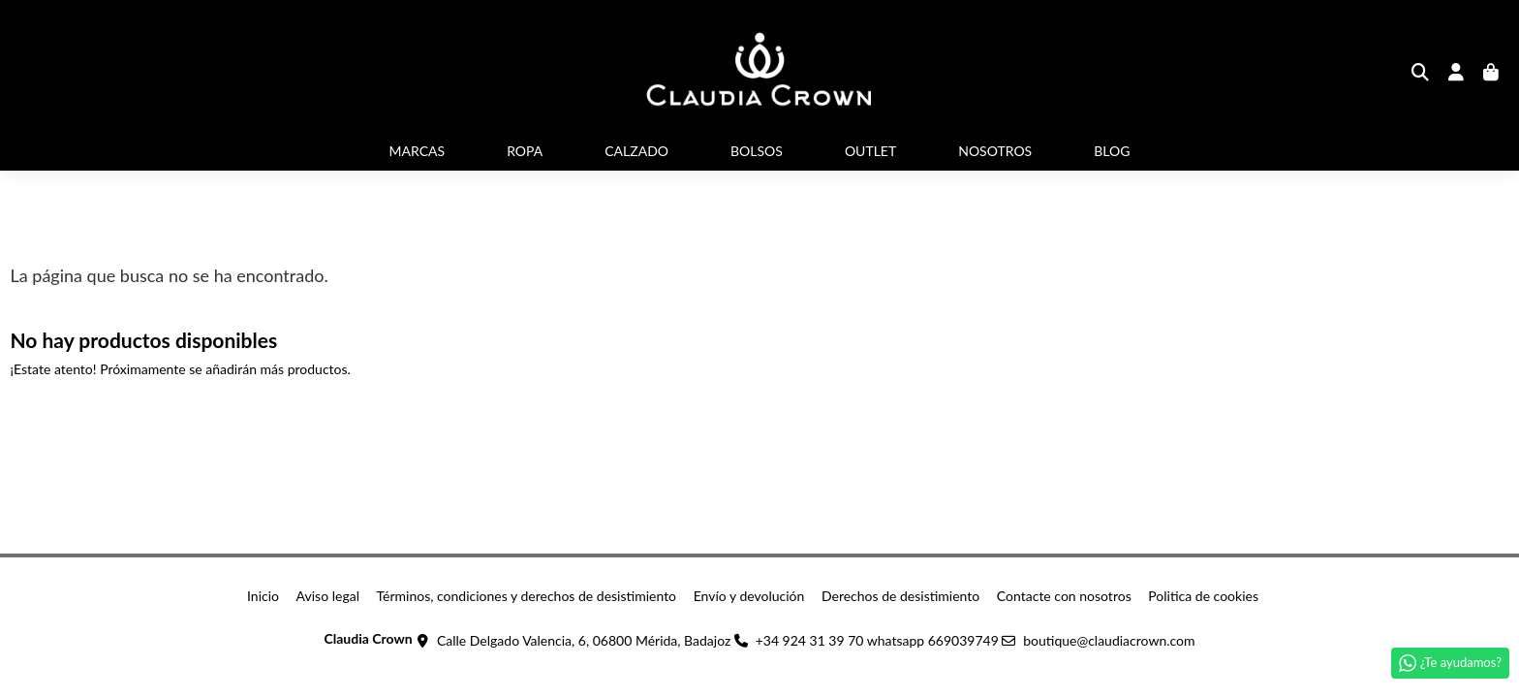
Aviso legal (327, 595)
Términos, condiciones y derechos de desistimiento (527, 595)
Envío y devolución (749, 595)
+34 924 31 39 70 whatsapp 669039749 (877, 640)
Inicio (263, 595)
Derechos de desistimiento (900, 595)
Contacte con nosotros (1064, 595)
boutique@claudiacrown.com (1108, 640)
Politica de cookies (1203, 595)
